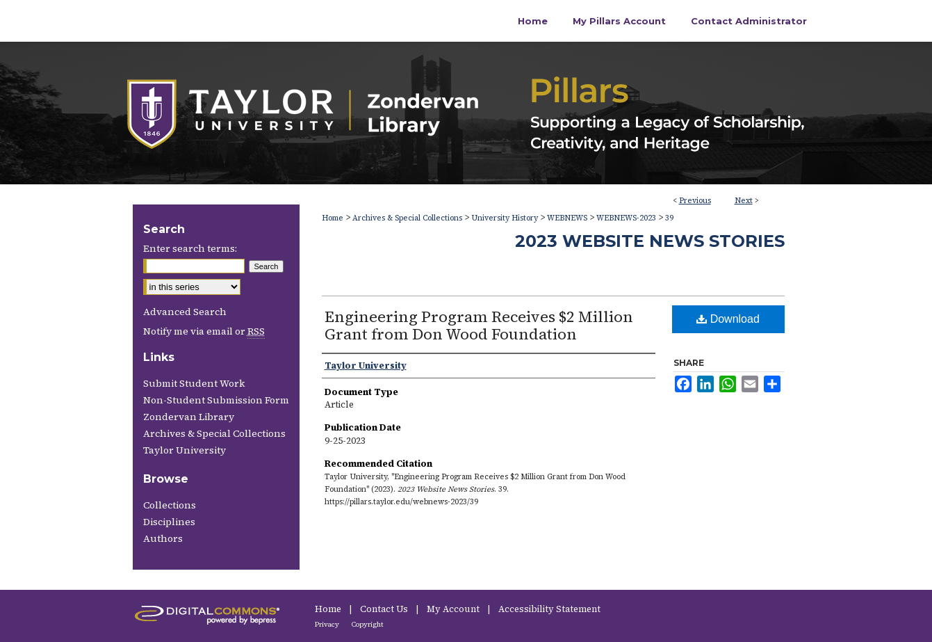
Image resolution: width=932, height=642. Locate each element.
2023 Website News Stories (650, 241)
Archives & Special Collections (407, 218)
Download (728, 319)
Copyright (368, 624)
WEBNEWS (567, 218)
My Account (454, 609)
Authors (163, 538)
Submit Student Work (194, 383)
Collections (169, 505)
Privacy (328, 624)
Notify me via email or (204, 331)
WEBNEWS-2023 (626, 218)
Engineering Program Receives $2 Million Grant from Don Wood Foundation (479, 325)
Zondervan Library (188, 417)
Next (744, 200)
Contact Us (385, 609)
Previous (695, 200)
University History (504, 218)
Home (332, 218)
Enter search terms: (190, 248)
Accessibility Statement (549, 609)
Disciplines (169, 522)
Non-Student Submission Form (216, 400)
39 (669, 218)
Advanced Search (185, 312)
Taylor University (184, 450)
